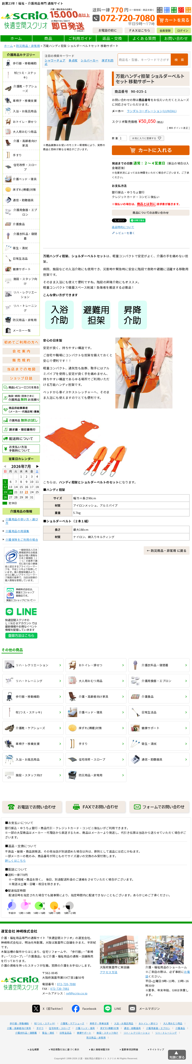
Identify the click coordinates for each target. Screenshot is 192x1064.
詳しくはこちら (15, 861)
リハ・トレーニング (166, 1045)
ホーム (16, 38)
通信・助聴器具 (132, 1040)
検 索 (179, 59)
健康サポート (84, 1045)
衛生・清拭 (48, 1045)
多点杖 (73, 60)
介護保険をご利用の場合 (22, 539)
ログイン (182, 30)
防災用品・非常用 (28, 46)
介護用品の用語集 (17, 531)
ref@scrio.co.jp (77, 1005)
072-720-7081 (59, 1001)
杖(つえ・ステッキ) (44, 1035)
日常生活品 (66, 1045)
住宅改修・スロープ (59, 1040)
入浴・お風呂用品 (123, 1035)
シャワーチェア (55, 60)
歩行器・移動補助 (19, 1035)
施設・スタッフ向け (107, 1045)
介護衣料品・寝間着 (26, 1045)
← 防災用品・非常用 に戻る (166, 550)
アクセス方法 (108, 984)
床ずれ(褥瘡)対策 (109, 1040)
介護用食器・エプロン (158, 1040)
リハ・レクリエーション (137, 1045)
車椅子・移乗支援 (99, 1035)
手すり (40, 1040)
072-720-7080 (66, 996)
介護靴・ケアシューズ (72, 1035)
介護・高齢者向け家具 (19, 1040)
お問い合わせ (176, 38)
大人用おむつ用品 (172, 1035)
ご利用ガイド (80, 38)
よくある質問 (144, 38)
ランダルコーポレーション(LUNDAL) (152, 111)
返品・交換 (112, 38)
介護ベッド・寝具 (85, 1040)
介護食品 (180, 1040)
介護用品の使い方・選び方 (22, 521)
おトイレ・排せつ (148, 1035)
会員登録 (165, 30)
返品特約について (123, 227)
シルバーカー (89, 60)
